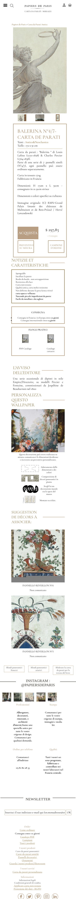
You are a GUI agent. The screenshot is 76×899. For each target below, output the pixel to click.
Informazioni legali (27, 880)
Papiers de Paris (19, 24)
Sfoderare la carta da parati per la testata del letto (63, 670)
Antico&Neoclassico (36, 142)
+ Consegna (52, 236)
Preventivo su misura (26, 246)
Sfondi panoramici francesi (14, 669)
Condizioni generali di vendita (27, 882)
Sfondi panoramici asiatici (39, 669)
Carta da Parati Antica (37, 24)
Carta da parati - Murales (38, 11)
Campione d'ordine (56, 246)
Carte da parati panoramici (27, 851)
